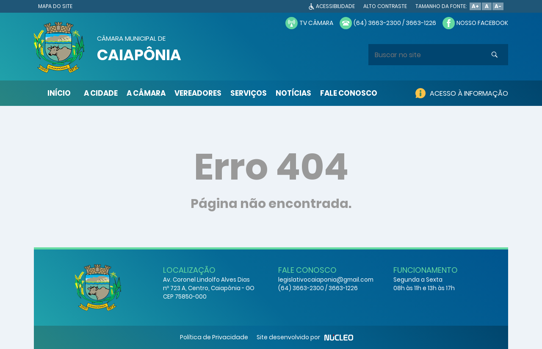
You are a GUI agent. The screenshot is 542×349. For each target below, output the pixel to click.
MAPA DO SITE (55, 6)
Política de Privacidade (214, 337)
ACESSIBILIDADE (335, 6)
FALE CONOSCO (348, 93)
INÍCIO (59, 93)
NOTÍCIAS (293, 93)
